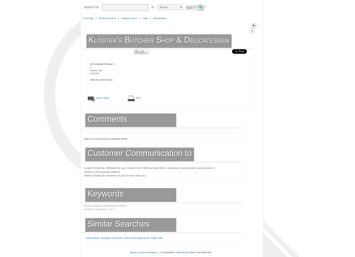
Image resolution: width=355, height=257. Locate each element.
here (183, 252)
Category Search (129, 18)
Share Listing (102, 98)
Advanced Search (107, 18)
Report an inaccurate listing (143, 252)
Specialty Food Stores (111, 238)
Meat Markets (92, 238)
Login (145, 18)
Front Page (88, 18)
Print (138, 98)
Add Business (160, 18)
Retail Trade (157, 238)
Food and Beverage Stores (136, 238)
